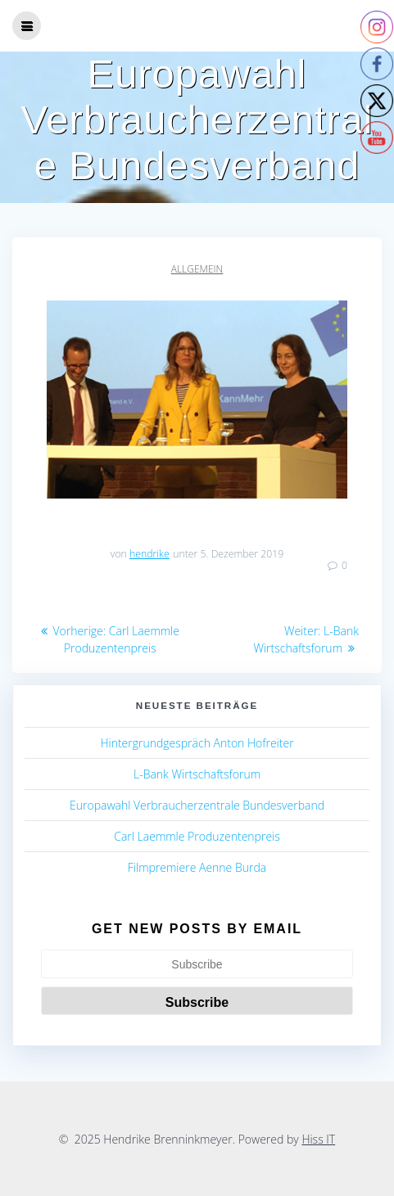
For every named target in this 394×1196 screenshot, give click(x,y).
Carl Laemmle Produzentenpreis (197, 836)
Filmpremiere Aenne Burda (197, 867)
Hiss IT (318, 1139)
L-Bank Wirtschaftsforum (197, 774)
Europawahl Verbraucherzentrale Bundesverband (197, 805)
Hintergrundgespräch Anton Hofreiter (196, 743)
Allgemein (197, 269)
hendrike (149, 554)
